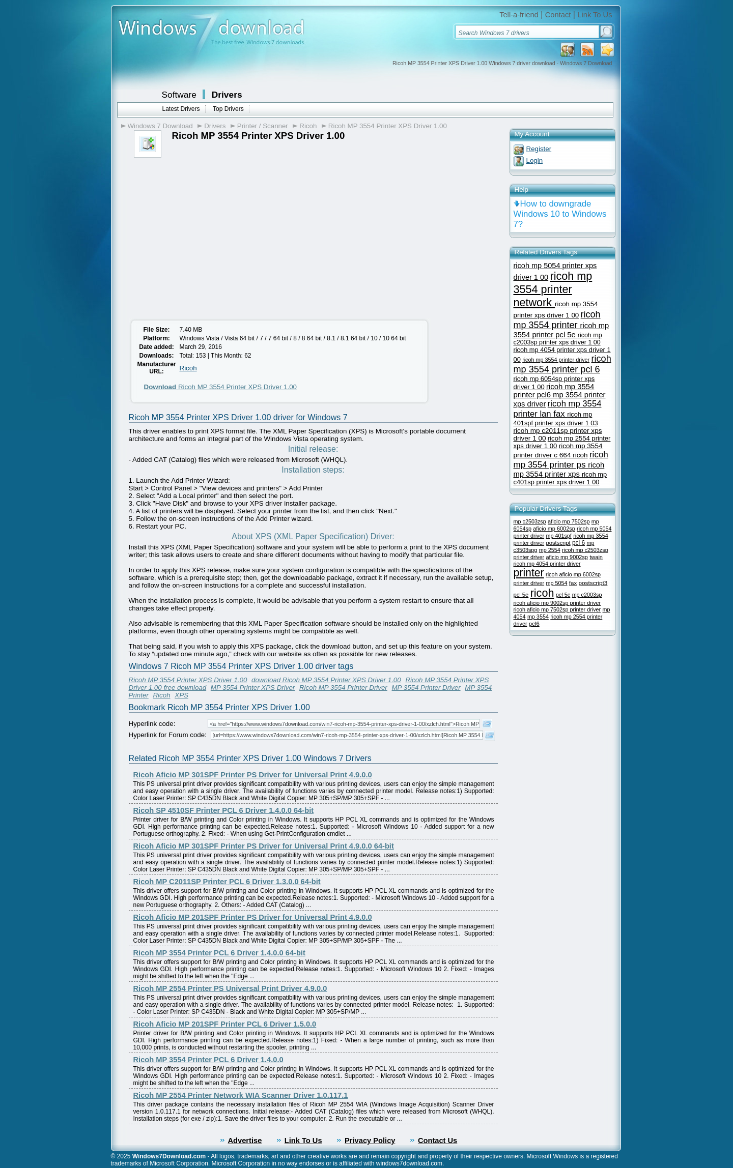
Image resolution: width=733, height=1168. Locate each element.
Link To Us (594, 15)
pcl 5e (521, 595)
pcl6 (534, 624)
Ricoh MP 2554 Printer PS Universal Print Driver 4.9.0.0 (230, 988)
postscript (558, 543)
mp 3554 (538, 617)
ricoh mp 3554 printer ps (561, 460)
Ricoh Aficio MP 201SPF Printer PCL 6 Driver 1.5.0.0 (225, 1024)
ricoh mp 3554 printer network (553, 289)
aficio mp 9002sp (566, 557)
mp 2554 (549, 550)
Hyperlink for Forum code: (168, 735)
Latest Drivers (181, 108)
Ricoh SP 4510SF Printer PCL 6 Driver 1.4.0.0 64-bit (223, 810)
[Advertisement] (211, 234)
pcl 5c (563, 595)
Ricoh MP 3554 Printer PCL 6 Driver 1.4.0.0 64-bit (219, 953)
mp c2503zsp (530, 521)
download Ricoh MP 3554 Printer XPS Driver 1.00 (326, 680)
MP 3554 (478, 687)
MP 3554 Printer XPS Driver (253, 687)
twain (596, 557)
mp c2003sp (587, 595)
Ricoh (308, 126)
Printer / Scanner (262, 126)
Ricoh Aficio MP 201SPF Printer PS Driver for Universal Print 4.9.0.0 (252, 917)
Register (539, 149)
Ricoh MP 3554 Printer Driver (343, 687)
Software (179, 95)
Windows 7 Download (160, 126)
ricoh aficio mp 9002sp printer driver (557, 603)
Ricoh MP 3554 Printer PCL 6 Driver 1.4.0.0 (208, 1060)
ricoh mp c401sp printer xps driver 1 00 (560, 478)
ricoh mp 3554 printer (557, 319)
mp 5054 (556, 583)
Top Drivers (228, 108)
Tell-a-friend (519, 15)
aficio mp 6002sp (554, 528)
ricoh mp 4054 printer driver (547, 564)
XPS (181, 695)
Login (534, 160)
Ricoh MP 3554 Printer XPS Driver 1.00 (387, 126)
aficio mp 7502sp (568, 521)
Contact (558, 15)
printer (529, 573)
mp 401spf (558, 536)
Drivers (227, 95)
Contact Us (437, 1140)
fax (573, 583)
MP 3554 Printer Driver (426, 687)
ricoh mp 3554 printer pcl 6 (562, 364)
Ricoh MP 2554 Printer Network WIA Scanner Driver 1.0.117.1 (240, 1095)
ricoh (542, 593)
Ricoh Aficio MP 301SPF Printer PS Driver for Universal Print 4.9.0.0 (252, 775)
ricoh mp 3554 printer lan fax (558, 409)
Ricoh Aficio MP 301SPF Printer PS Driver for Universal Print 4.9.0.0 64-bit (263, 846)
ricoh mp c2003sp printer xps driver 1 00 (558, 339)
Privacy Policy (370, 1140)
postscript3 (593, 582)
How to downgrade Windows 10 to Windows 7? (560, 214)
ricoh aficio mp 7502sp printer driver (557, 609)
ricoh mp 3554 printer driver (555, 360)
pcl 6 (578, 542)
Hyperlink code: (152, 723)
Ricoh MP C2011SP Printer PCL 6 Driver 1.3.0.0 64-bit (227, 882)
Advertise (245, 1140)
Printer (139, 695)
